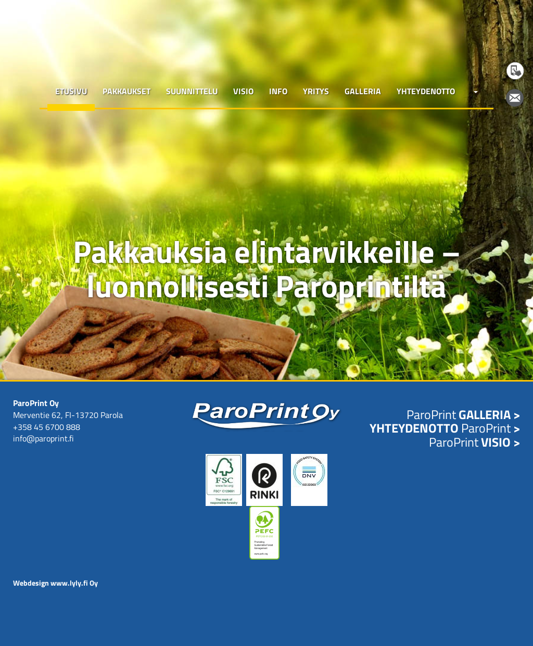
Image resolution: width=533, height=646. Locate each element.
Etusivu (71, 91)
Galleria (363, 91)
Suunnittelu (192, 91)
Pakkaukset (126, 91)
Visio (243, 91)
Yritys (316, 91)
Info (278, 91)
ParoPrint (463, 414)
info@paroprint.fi (43, 438)
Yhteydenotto (426, 91)
